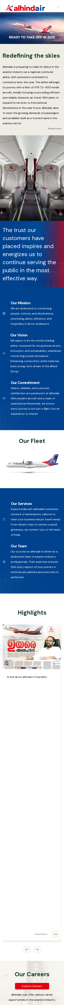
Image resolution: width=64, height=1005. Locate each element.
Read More (47, 934)
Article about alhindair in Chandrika (27, 677)
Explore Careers (32, 986)
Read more (54, 128)
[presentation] (27, 949)
